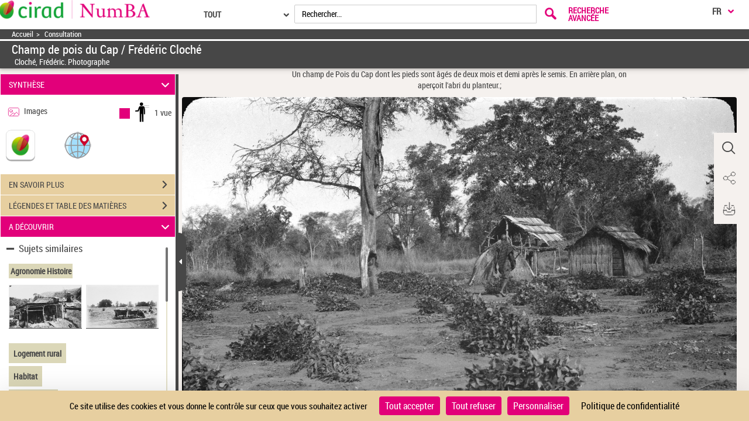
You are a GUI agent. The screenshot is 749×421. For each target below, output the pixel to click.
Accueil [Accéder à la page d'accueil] (22, 34)
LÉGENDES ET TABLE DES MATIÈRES (92, 206)
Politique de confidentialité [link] (630, 405)
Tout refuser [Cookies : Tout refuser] (474, 405)
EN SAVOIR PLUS (92, 185)
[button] (77, 144)
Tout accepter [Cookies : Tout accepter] (409, 405)
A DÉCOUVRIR (91, 226)
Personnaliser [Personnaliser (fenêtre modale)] (538, 405)
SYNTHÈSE (91, 84)
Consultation (62, 34)
